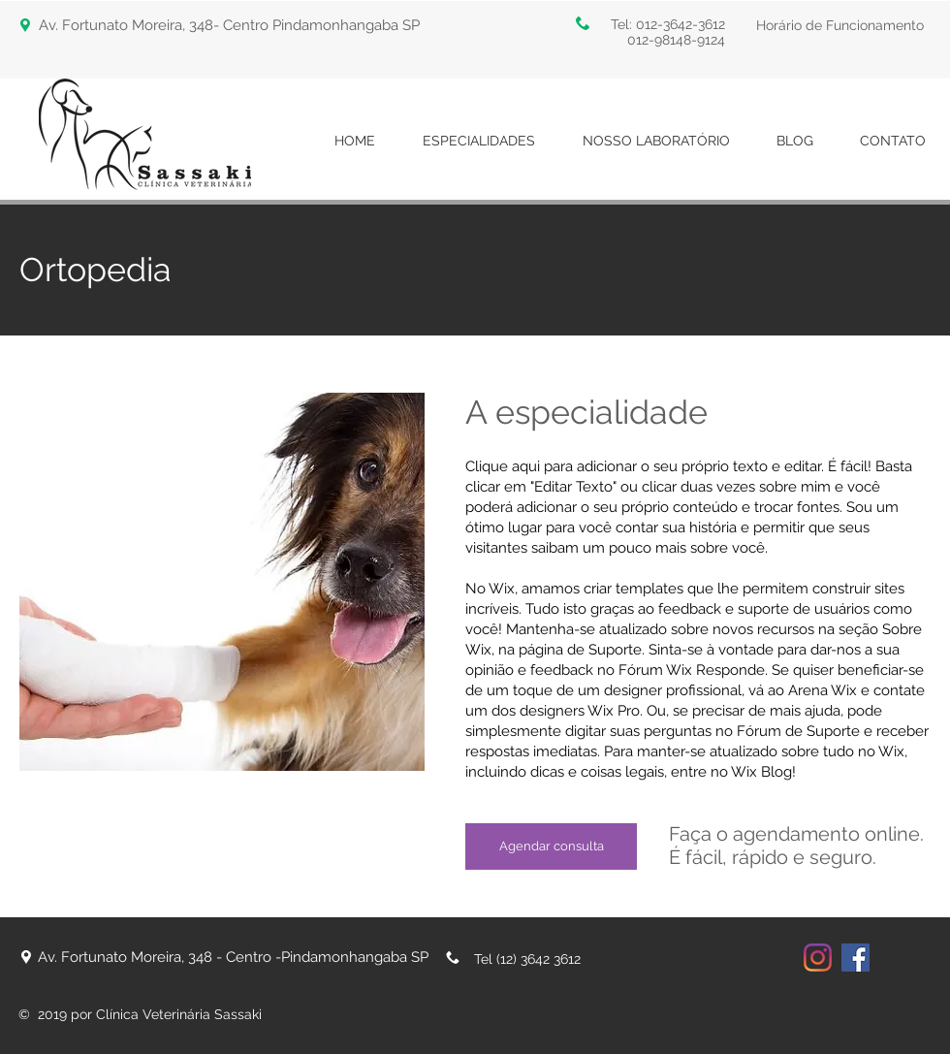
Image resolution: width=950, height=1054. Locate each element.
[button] (842, 25)
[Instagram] (818, 957)
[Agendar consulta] (551, 846)
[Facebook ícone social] (855, 957)
